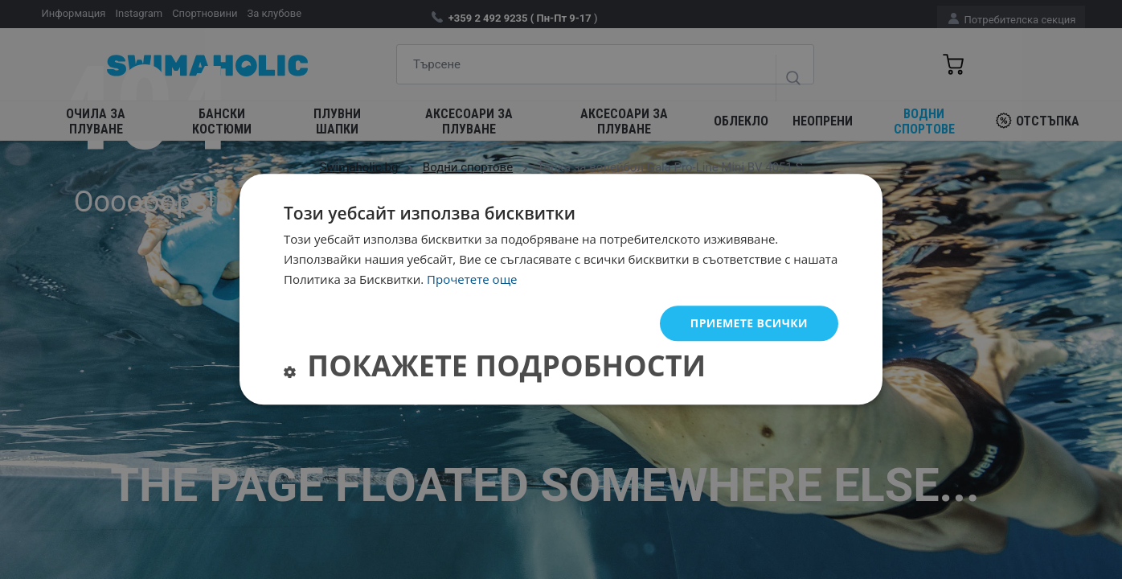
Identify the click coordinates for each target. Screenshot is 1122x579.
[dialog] (561, 289)
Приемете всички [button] (749, 323)
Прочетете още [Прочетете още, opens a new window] (472, 279)
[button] (495, 369)
